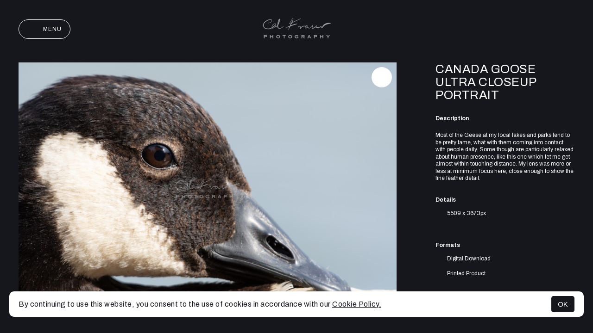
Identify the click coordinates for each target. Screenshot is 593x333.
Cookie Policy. (356, 304)
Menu (44, 29)
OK (563, 304)
